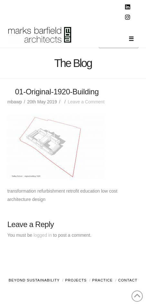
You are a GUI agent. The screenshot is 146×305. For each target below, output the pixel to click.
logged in (43, 235)
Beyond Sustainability (34, 280)
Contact (127, 280)
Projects (76, 280)
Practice (102, 280)
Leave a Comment (86, 101)
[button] (119, 40)
